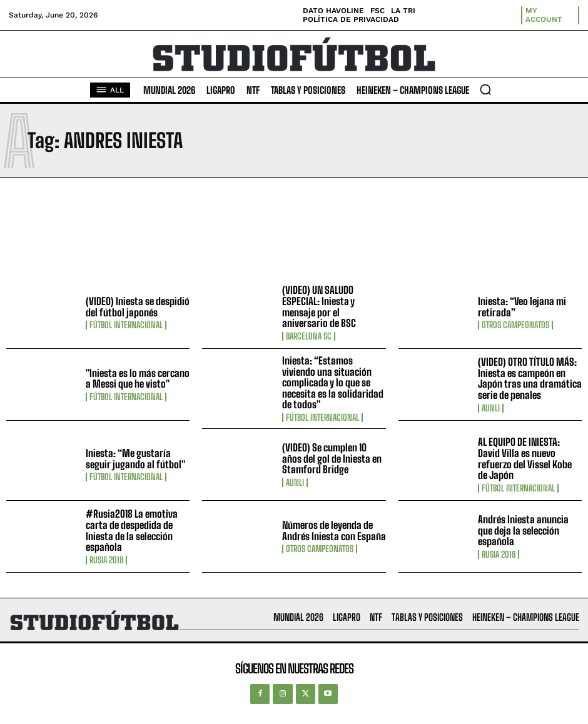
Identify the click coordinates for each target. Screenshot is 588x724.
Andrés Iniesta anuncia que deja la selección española (523, 530)
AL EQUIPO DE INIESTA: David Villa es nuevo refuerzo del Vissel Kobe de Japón (525, 458)
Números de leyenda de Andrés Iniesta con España (334, 530)
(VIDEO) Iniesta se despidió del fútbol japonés (138, 306)
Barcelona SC (309, 336)
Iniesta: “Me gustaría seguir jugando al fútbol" (135, 458)
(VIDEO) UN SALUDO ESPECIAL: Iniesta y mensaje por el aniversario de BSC (319, 306)
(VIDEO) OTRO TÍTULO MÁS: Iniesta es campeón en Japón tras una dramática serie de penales (530, 378)
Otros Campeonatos (515, 325)
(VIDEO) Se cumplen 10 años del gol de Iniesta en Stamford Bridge (332, 458)
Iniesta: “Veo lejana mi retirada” (522, 306)
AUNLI (491, 408)
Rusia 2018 (106, 560)
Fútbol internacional (126, 325)
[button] (485, 89)
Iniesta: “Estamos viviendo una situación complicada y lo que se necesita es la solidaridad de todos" (332, 382)
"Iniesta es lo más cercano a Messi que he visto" (138, 378)
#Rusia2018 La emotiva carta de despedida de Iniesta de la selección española (132, 530)
